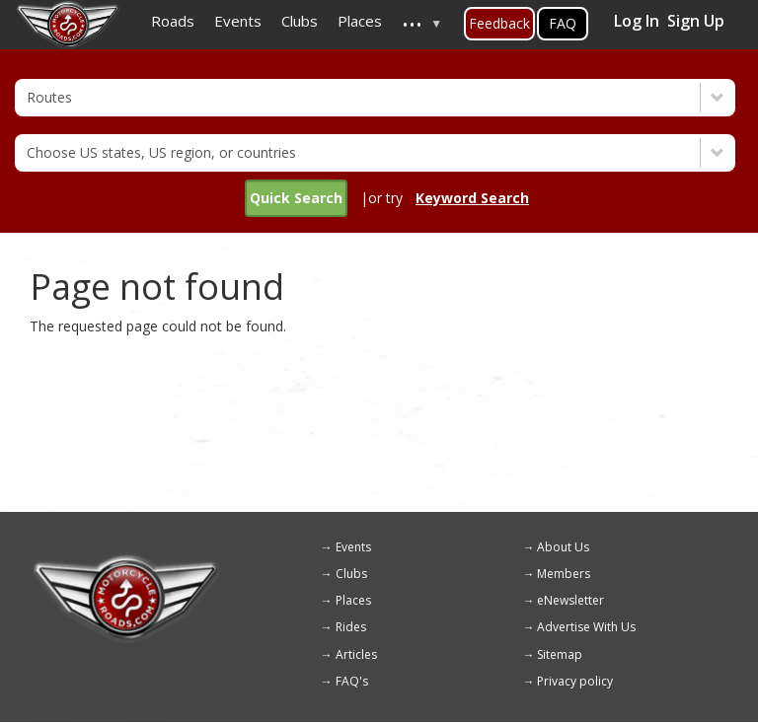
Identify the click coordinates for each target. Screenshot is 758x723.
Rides (351, 626)
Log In (636, 21)
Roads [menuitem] (172, 21)
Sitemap (559, 654)
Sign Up (695, 21)
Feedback (499, 23)
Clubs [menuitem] (299, 21)
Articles (356, 654)
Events (353, 547)
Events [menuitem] (238, 21)
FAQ (562, 23)
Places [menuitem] (360, 21)
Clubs (351, 573)
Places (353, 600)
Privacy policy (575, 681)
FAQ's (352, 681)
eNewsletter (570, 600)
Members (563, 573)
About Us (563, 547)
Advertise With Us (586, 626)
